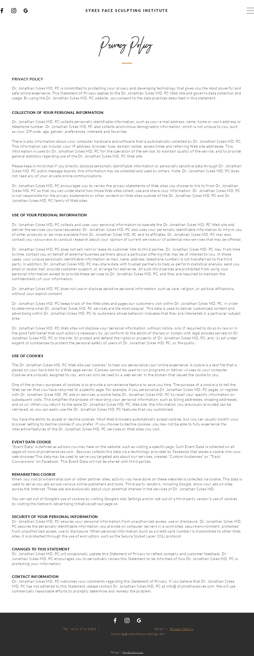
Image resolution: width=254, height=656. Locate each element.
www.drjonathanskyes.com (50, 451)
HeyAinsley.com (133, 652)
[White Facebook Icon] (115, 620)
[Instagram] (13, 10)
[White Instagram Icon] (127, 620)
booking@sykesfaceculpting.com (138, 634)
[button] (250, 10)
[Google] (25, 10)
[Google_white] (139, 620)
